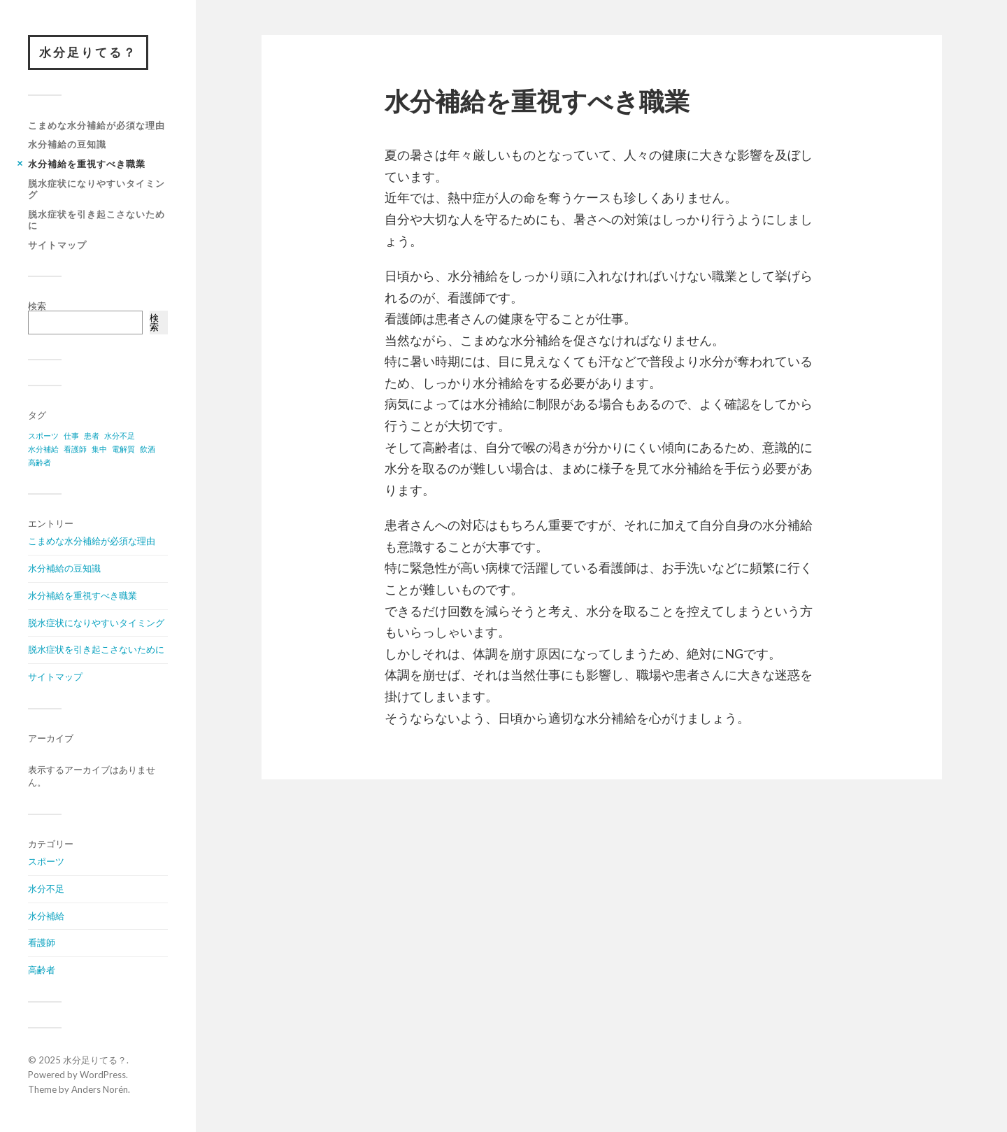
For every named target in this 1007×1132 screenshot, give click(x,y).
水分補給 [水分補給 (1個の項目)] (43, 448)
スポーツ (46, 861)
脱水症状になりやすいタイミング (96, 189)
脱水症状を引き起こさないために (96, 219)
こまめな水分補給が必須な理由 (96, 125)
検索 (37, 305)
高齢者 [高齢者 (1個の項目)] (39, 462)
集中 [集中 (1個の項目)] (99, 448)
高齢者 (41, 969)
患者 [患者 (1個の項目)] (91, 435)
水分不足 (46, 888)
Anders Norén (99, 1089)
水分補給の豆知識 (67, 144)
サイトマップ (57, 244)
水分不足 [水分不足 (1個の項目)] (119, 435)
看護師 (41, 942)
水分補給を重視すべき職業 (86, 163)
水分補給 (46, 915)
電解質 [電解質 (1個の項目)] (123, 448)
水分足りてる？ (88, 52)
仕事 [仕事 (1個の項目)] (71, 435)
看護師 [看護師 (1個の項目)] (75, 448)
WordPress (103, 1074)
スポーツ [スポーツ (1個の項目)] (43, 435)
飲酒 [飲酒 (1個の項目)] (147, 448)
